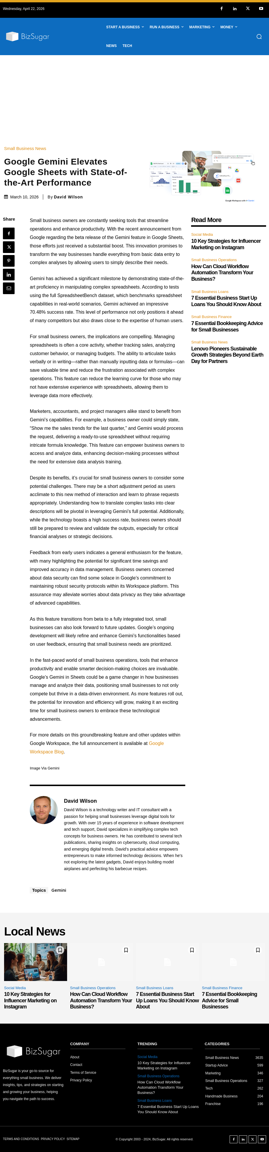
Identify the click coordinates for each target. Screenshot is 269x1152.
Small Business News (26, 148)
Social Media (202, 234)
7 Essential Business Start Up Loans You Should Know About (167, 1000)
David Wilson (68, 197)
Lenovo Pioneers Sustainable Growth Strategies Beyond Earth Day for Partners (227, 355)
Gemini (58, 890)
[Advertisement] (134, 99)
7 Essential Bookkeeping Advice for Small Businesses (229, 1000)
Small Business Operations (214, 260)
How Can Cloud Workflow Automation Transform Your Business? (222, 272)
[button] (259, 36)
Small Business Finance (211, 317)
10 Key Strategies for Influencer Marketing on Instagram (30, 1000)
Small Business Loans (209, 291)
